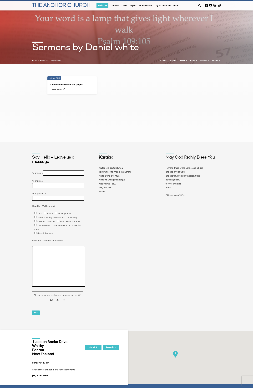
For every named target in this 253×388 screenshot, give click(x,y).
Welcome (102, 5)
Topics (174, 60)
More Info (93, 347)
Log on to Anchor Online (166, 5)
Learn (124, 5)
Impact (133, 5)
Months (216, 60)
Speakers (205, 60)
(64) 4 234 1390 (40, 375)
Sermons (44, 60)
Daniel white (56, 60)
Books (194, 60)
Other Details (145, 5)
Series (184, 60)
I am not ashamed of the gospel (66, 84)
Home (34, 60)
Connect (115, 5)
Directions (111, 347)
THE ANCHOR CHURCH (61, 5)
